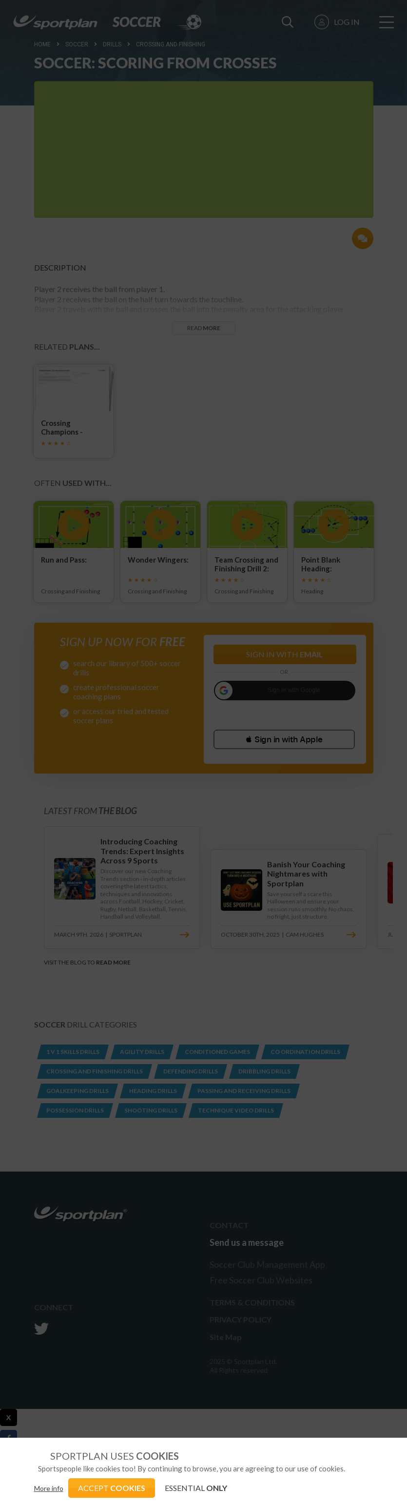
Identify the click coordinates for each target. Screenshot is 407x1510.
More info (48, 1488)
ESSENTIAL (196, 1487)
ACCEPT (111, 1487)
